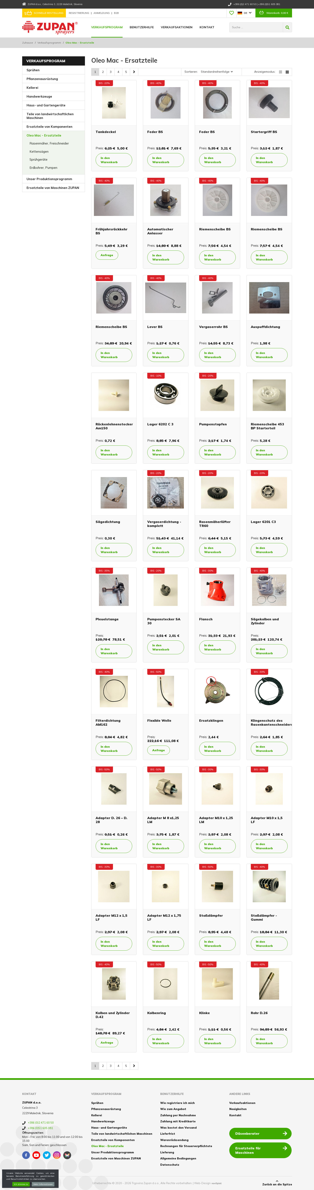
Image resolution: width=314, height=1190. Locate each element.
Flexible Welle (159, 720)
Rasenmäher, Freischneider (49, 143)
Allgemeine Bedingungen (178, 1158)
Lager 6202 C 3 (160, 424)
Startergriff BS (264, 132)
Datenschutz (169, 1164)
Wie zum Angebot (173, 1109)
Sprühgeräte (38, 159)
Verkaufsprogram (107, 27)
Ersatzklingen (211, 720)
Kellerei (32, 88)
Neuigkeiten (238, 1109)
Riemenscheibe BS (215, 229)
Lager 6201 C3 (263, 522)
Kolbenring (156, 1013)
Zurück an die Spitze (277, 1183)
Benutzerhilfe (142, 27)
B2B (116, 12)
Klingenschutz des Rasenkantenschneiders (272, 722)
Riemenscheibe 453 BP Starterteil (267, 426)
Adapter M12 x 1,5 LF (111, 917)
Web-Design (202, 1183)
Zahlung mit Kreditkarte (178, 1121)
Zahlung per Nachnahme (178, 1115)
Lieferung (167, 1152)
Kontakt (207, 27)
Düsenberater (261, 1133)
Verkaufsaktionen (176, 27)
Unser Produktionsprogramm (49, 179)
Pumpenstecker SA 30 (163, 621)
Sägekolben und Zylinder (265, 621)
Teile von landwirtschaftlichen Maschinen (50, 116)
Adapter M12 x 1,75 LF (164, 917)
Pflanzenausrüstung (42, 79)
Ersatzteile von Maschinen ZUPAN (53, 188)
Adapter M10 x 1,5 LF (267, 820)
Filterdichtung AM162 (108, 722)
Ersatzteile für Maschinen (261, 1148)
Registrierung (79, 12)
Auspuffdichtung (265, 327)
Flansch (206, 619)
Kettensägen (39, 152)
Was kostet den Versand (178, 1127)
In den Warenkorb (110, 160)
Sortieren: (191, 72)
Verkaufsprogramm (49, 42)
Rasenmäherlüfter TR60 (215, 524)
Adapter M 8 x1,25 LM (163, 820)
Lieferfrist (167, 1133)
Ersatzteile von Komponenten (49, 127)
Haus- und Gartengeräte (46, 105)
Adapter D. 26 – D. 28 (111, 820)
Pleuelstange (107, 619)
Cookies (28, 1183)
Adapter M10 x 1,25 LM (216, 820)
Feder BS (155, 132)
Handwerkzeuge (39, 96)
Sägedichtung (108, 522)
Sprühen (33, 70)
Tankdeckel (106, 132)
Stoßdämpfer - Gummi (264, 917)
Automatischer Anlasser (160, 231)
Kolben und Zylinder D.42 (113, 1015)
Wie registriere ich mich (177, 1103)
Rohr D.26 (259, 1013)
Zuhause (27, 42)
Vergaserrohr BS (213, 327)
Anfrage (107, 255)
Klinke (204, 1013)
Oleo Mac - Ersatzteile (44, 135)
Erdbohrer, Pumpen (43, 168)
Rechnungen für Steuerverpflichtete (186, 1146)
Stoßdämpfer (211, 915)
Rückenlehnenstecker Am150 (114, 426)
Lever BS (155, 327)
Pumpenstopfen (213, 424)
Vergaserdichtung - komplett (164, 524)
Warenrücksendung (174, 1140)
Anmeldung (102, 12)
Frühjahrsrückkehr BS (111, 231)
